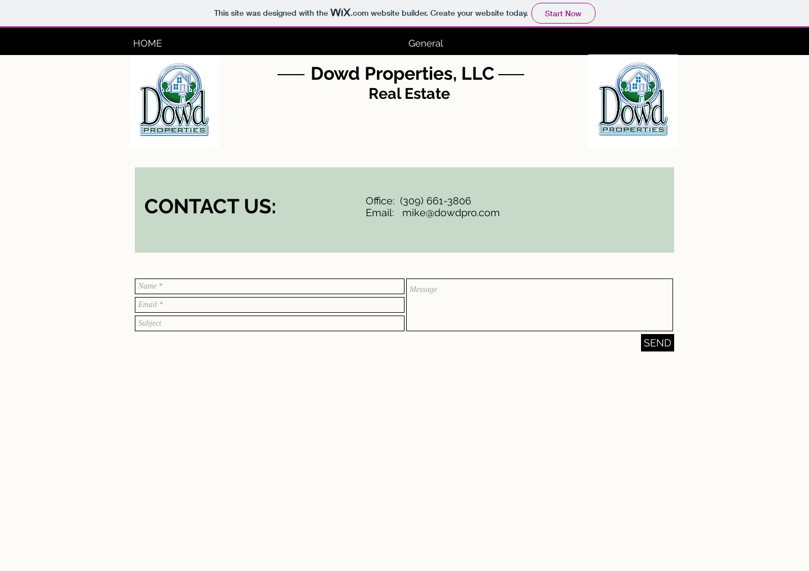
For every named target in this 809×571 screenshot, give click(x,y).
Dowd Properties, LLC (402, 73)
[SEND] (657, 342)
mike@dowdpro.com (451, 212)
